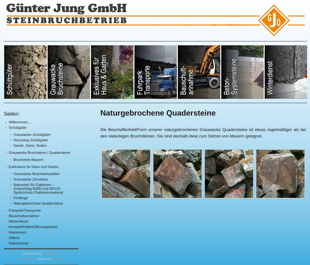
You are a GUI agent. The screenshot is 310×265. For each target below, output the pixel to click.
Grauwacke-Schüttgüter (32, 135)
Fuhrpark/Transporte (25, 210)
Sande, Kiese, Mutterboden (112, 72)
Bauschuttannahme (24, 216)
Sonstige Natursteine (156, 72)
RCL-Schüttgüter (199, 72)
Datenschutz (18, 243)
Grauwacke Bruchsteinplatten (37, 174)
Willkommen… (20, 122)
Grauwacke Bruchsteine (69, 72)
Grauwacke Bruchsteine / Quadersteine (39, 153)
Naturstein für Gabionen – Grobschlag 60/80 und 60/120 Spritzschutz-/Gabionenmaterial (38, 188)
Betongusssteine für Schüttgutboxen (285, 72)
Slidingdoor (27, 259)
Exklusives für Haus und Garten (34, 167)
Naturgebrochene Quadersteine (38, 203)
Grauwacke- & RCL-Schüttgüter (25, 72)
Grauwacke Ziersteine (31, 179)
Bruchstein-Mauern (28, 160)
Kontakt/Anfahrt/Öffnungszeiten (33, 227)
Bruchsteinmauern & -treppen (242, 72)
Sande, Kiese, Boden (30, 145)
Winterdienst (18, 221)
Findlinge (21, 198)
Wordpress (50, 253)
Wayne (58, 259)
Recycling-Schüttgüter (31, 140)
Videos (14, 238)
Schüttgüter (18, 127)
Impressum (17, 232)
